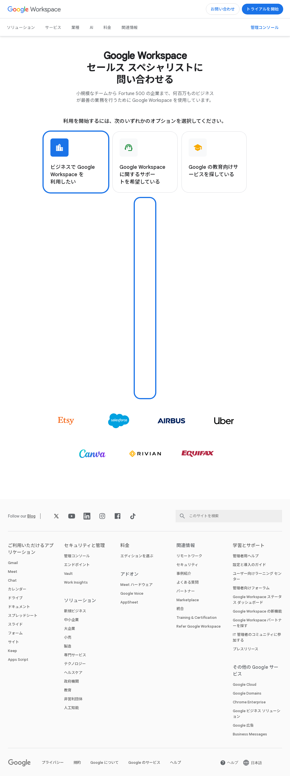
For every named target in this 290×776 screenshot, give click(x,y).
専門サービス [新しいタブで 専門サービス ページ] (75, 655)
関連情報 (129, 27)
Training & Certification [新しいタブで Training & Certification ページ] (196, 617)
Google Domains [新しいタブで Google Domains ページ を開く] (247, 693)
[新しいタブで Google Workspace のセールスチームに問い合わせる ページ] (223, 9)
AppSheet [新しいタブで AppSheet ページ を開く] (129, 602)
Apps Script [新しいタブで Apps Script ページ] (18, 659)
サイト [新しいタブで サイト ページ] (13, 642)
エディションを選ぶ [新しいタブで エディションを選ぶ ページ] (136, 556)
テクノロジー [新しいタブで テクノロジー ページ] (75, 663)
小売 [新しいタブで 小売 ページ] (67, 637)
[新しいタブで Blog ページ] (31, 516)
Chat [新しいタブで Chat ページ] (12, 580)
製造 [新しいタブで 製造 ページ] (67, 646)
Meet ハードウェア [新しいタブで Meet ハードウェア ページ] (136, 584)
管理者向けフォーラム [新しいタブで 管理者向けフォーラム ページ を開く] (251, 588)
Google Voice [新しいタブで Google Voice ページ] (131, 593)
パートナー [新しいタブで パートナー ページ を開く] (185, 591)
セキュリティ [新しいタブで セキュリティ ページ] (187, 564)
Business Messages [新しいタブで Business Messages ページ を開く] (250, 734)
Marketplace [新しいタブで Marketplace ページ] (187, 600)
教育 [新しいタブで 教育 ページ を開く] (67, 690)
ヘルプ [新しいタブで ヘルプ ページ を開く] (175, 762)
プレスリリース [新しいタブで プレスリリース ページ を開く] (245, 649)
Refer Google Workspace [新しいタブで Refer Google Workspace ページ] (198, 626)
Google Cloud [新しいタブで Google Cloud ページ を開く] (244, 684)
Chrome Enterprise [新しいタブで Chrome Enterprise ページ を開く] (249, 702)
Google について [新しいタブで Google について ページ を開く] (104, 762)
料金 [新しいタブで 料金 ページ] (107, 27)
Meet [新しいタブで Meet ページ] (12, 571)
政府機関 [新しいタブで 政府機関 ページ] (71, 681)
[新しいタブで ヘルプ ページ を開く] (229, 762)
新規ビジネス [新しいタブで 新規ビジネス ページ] (75, 611)
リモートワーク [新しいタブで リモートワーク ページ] (189, 556)
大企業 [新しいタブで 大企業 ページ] (69, 628)
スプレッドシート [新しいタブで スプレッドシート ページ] (22, 615)
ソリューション (21, 27)
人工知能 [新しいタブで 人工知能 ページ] (71, 707)
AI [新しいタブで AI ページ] (91, 27)
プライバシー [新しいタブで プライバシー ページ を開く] (53, 762)
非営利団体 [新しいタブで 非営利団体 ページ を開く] (73, 699)
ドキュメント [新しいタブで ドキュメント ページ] (19, 606)
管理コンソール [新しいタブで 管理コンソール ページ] (77, 556)
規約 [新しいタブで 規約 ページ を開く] (77, 762)
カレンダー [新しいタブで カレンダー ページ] (17, 589)
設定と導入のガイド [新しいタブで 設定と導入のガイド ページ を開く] (249, 564)
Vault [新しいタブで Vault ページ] (68, 573)
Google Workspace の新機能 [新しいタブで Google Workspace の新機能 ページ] (257, 611)
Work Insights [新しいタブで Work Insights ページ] (76, 582)
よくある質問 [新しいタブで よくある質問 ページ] (187, 582)
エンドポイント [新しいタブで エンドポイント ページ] (77, 564)
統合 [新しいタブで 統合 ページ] (180, 608)
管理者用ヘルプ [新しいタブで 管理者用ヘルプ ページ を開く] (246, 556)
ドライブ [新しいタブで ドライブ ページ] (15, 598)
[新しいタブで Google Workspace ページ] (34, 9)
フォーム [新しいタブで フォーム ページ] (15, 633)
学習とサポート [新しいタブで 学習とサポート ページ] (249, 545)
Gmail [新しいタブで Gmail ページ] (13, 562)
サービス (53, 27)
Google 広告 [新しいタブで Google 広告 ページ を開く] (243, 725)
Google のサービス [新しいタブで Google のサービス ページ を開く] (144, 762)
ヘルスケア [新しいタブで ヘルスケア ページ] (73, 672)
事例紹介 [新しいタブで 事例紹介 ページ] (183, 573)
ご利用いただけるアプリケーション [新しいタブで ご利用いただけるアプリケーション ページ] (31, 549)
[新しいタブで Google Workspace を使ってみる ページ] (262, 9)
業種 (75, 27)
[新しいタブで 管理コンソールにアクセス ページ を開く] (264, 27)
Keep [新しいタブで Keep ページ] (12, 650)
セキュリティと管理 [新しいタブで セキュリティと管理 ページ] (84, 545)
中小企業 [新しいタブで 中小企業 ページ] (71, 619)
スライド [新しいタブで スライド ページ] (15, 624)
